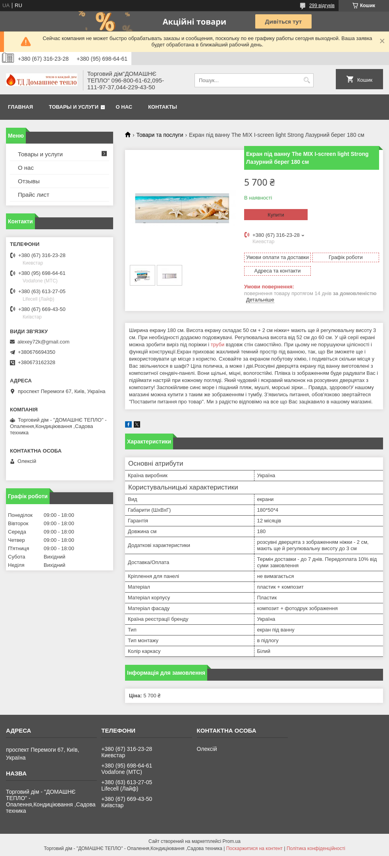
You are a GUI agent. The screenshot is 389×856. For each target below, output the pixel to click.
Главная (20, 107)
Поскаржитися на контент (254, 848)
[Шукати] (307, 80)
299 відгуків (322, 5)
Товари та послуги (159, 135)
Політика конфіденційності (316, 848)
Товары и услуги (73, 107)
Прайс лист (33, 194)
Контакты (162, 107)
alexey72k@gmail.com (43, 342)
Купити (276, 215)
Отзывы (29, 181)
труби (217, 344)
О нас (124, 107)
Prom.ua (232, 841)
